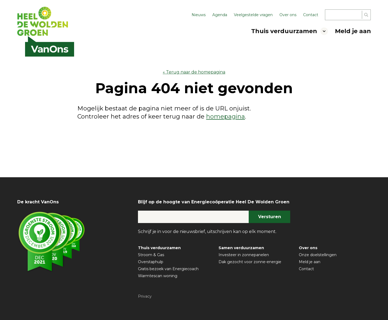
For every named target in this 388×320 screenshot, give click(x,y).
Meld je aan (353, 31)
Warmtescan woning (157, 275)
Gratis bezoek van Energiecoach (168, 268)
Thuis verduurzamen (284, 31)
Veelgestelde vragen (253, 14)
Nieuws (199, 14)
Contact (310, 14)
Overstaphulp (150, 261)
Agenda (219, 14)
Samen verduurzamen (241, 247)
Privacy (145, 296)
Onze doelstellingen (318, 254)
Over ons (287, 14)
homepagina (225, 116)
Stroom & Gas (151, 254)
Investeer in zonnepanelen (244, 254)
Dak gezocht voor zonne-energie (250, 261)
